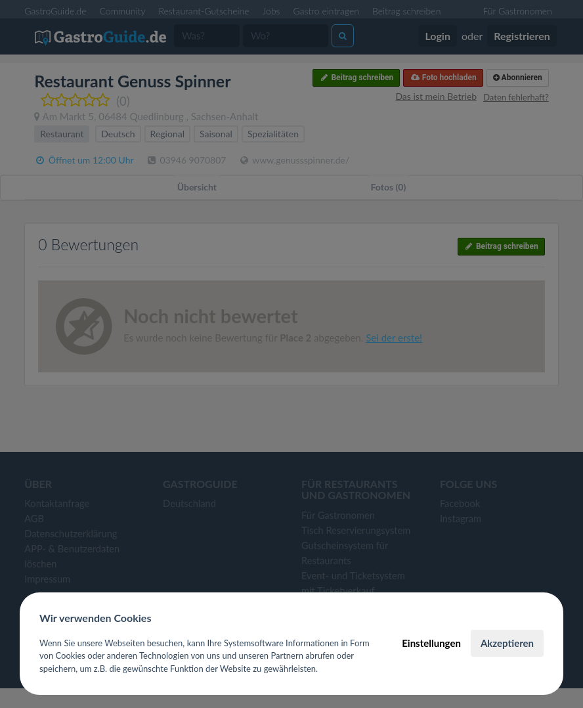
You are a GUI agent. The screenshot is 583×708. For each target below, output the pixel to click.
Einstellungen (431, 643)
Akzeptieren (507, 643)
